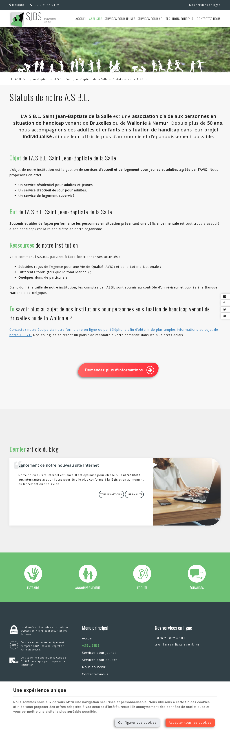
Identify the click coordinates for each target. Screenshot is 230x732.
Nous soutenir (182, 18)
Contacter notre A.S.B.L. (170, 638)
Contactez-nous (209, 18)
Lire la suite (134, 494)
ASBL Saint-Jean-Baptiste (30, 79)
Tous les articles (111, 494)
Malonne (17, 5)
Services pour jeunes (119, 18)
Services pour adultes (153, 18)
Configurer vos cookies (137, 722)
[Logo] (33, 20)
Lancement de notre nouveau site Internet (58, 465)
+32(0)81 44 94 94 (45, 5)
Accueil (81, 18)
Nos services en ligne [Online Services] (205, 5)
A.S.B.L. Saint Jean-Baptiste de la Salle (81, 79)
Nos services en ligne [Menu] (173, 627)
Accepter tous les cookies (190, 722)
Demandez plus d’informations (119, 370)
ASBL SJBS (95, 18)
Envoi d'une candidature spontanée (177, 644)
